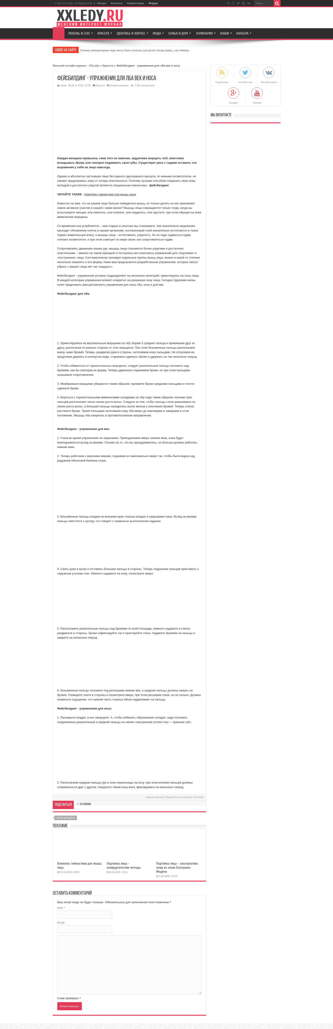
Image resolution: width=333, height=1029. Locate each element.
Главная (58, 33)
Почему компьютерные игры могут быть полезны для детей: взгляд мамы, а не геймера (134, 50)
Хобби (224, 33)
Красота (103, 33)
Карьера (242, 33)
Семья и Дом (178, 33)
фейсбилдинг (66, 818)
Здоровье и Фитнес (130, 33)
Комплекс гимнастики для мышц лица (110, 194)
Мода (157, 33)
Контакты (117, 3)
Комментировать (119, 85)
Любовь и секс (79, 33)
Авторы (101, 3)
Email (61, 922)
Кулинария (204, 33)
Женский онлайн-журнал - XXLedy (76, 65)
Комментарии (135, 3)
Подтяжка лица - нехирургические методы (123, 865)
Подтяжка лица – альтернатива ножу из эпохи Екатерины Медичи (177, 867)
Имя (61, 908)
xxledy (63, 85)
